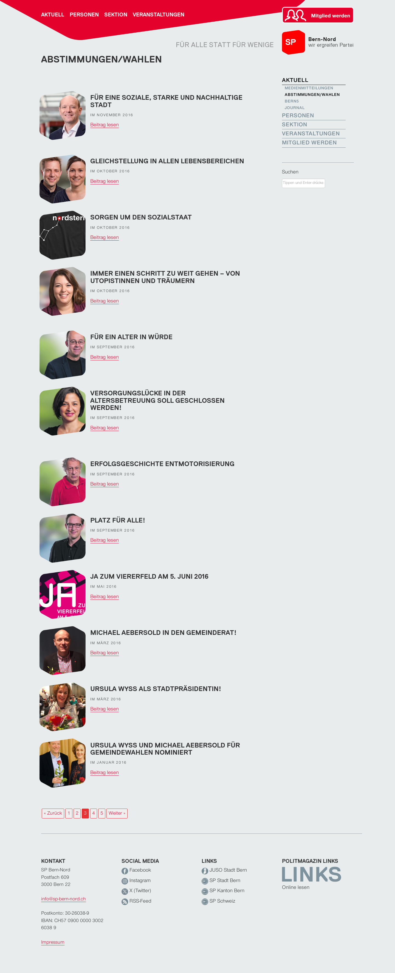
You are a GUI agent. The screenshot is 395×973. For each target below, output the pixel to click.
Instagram (136, 880)
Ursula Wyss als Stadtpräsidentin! (155, 688)
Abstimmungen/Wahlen (308, 95)
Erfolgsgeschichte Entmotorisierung (162, 463)
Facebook (136, 870)
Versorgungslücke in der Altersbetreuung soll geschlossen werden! (157, 400)
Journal (295, 108)
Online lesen (295, 887)
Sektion (115, 15)
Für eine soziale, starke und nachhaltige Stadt (166, 101)
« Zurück (53, 813)
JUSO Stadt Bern (224, 870)
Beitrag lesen (104, 125)
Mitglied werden (309, 143)
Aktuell (52, 15)
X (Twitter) (136, 891)
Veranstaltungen (158, 15)
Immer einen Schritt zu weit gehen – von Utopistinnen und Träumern (165, 277)
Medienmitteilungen (308, 88)
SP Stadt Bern (221, 880)
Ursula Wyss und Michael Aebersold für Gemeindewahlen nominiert (165, 748)
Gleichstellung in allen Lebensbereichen (167, 161)
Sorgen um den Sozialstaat (141, 217)
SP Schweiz (218, 901)
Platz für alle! (117, 520)
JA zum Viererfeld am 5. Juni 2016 (149, 576)
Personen (84, 15)
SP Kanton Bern (223, 891)
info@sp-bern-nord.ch (63, 899)
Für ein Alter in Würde (131, 337)
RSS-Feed (136, 901)
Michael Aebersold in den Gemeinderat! (163, 632)
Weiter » (117, 813)
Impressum (52, 942)
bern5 (292, 101)
